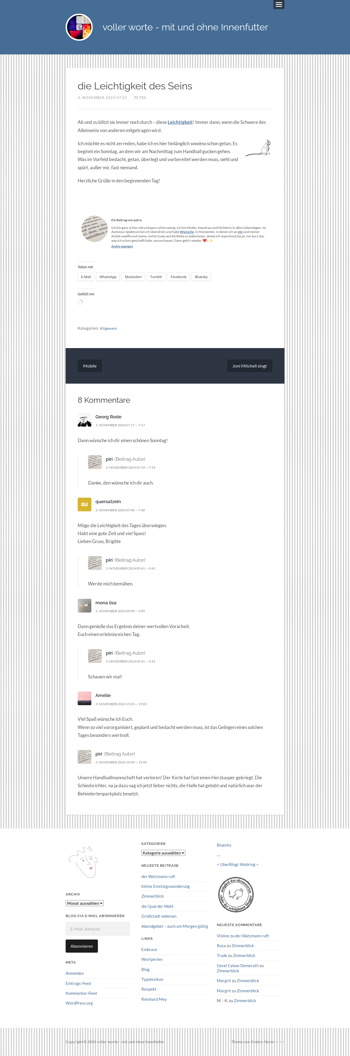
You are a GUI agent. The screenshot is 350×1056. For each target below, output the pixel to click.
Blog (145, 969)
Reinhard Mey (154, 998)
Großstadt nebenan (158, 916)
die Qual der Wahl (157, 906)
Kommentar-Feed (81, 993)
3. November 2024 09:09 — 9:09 (123, 611)
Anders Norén (263, 1042)
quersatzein (108, 501)
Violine (223, 935)
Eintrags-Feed (78, 983)
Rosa (221, 945)
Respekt (148, 989)
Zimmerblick (152, 896)
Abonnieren (82, 946)
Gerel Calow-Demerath (238, 965)
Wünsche (187, 232)
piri (109, 459)
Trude (222, 955)
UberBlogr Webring (237, 864)
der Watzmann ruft (158, 876)
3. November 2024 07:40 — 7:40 (123, 510)
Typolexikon (152, 979)
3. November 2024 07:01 (102, 98)
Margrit (224, 980)
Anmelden (75, 973)
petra (140, 98)
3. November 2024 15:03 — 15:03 (124, 704)
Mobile (90, 366)
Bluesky (224, 845)
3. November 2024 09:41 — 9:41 (134, 568)
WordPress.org (79, 1003)
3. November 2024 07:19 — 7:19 (134, 467)
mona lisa (105, 603)
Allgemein (109, 328)
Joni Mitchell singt (249, 366)
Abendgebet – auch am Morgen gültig (174, 926)
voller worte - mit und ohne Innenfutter (189, 27)
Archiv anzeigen (122, 246)
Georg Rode (108, 417)
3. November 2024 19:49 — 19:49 (124, 762)
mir (240, 232)
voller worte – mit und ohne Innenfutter (130, 1042)
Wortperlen (151, 959)
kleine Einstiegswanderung (165, 886)
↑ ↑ (282, 1042)
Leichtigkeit (180, 122)
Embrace (149, 949)
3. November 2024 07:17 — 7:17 (123, 425)
